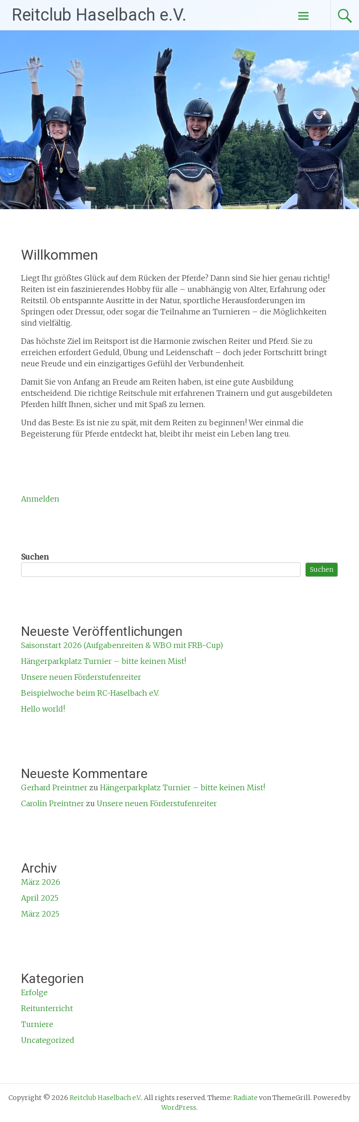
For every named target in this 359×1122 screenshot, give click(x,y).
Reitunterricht (47, 1008)
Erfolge (34, 992)
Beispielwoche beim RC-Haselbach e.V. (90, 693)
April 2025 (39, 898)
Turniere (37, 1024)
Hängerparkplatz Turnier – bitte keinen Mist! (103, 661)
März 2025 (40, 913)
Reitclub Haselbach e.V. (99, 15)
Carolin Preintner (52, 803)
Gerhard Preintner (54, 787)
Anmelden (40, 498)
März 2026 (40, 882)
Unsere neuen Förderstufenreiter (81, 677)
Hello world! (43, 709)
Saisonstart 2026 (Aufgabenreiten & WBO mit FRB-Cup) (122, 645)
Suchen (35, 556)
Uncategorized (47, 1040)
